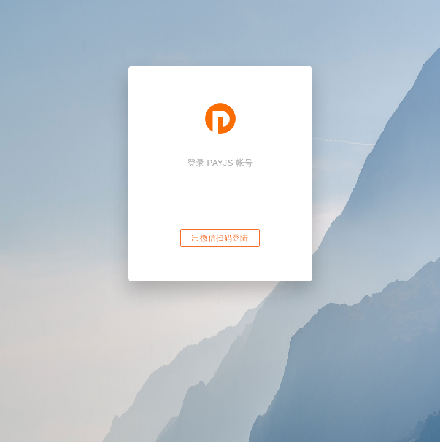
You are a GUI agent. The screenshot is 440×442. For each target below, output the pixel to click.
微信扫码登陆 (220, 237)
